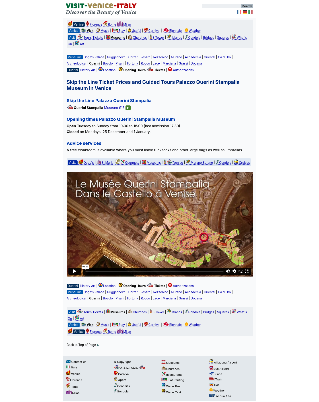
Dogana (196, 63)
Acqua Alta (220, 396)
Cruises (242, 162)
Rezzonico (160, 57)
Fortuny (132, 63)
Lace (156, 63)
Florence (94, 24)
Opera (120, 380)
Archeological (76, 63)
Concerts (122, 386)
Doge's (86, 162)
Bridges (208, 37)
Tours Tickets (90, 37)
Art (79, 44)
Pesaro (145, 57)
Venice (173, 162)
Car (214, 385)
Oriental (209, 57)
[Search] (221, 6)
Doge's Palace (94, 57)
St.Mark (105, 162)
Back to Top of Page (83, 345)
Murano (176, 57)
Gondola (192, 37)
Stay (118, 30)
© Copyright (122, 362)
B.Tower (157, 37)
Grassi (183, 63)
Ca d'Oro (224, 57)
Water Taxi (171, 392)
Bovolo (108, 63)
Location (107, 70)
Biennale (172, 30)
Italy (71, 367)
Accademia (193, 57)
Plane (215, 374)
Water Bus (171, 386)
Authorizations (181, 70)
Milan (124, 24)
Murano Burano (199, 162)
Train (215, 379)
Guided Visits (130, 368)
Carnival (152, 30)
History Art (87, 70)
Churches (137, 37)
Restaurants (172, 374)
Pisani (120, 63)
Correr (133, 57)
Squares (223, 37)
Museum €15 (99, 108)
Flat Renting (172, 380)
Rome (109, 24)
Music (102, 30)
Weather (193, 30)
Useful (134, 30)
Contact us (76, 362)
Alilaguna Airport (223, 362)
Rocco (145, 63)
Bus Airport (219, 368)
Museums (151, 162)
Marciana (169, 63)
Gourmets (127, 162)
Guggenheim (116, 57)
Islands (174, 37)
